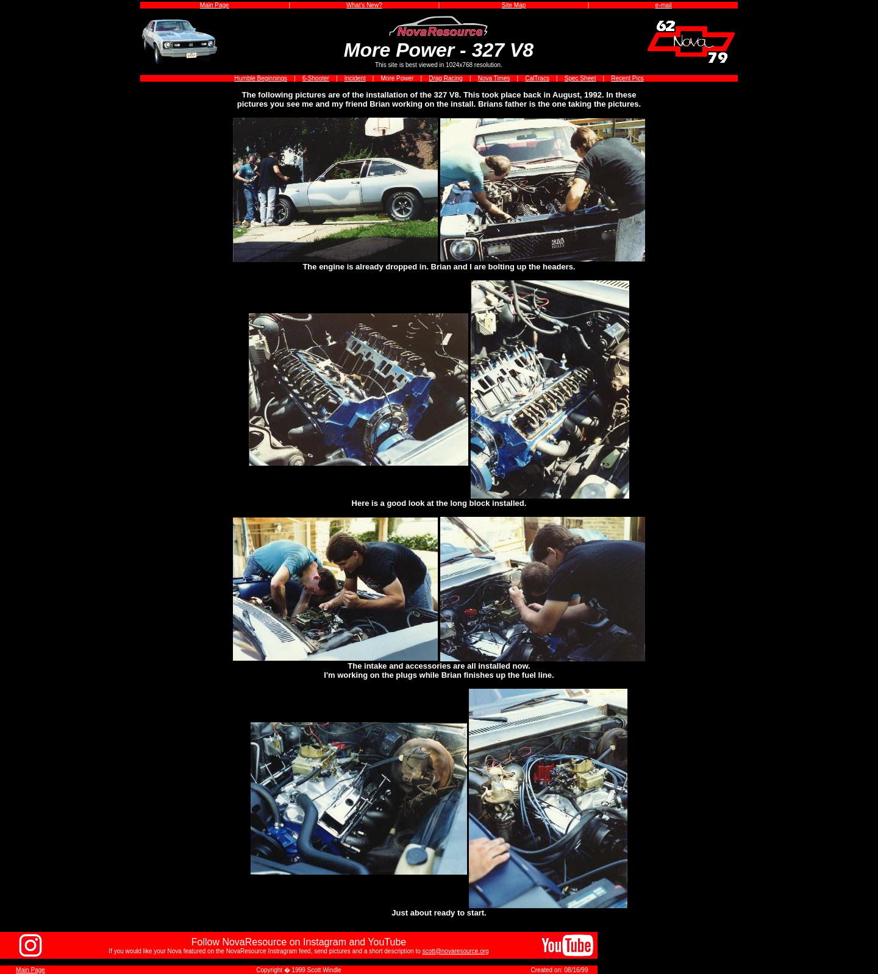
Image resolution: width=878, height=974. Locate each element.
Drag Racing (446, 78)
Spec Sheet (580, 78)
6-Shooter (315, 78)
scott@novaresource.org (456, 951)
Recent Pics (627, 78)
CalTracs (537, 78)
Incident (355, 78)
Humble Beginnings (260, 78)
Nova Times (494, 78)
